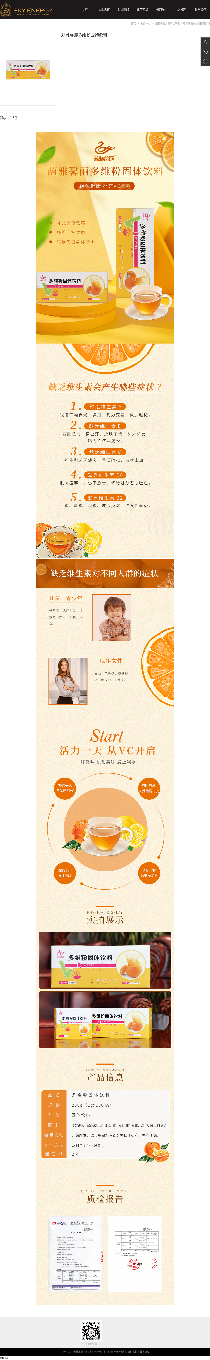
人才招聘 (181, 9)
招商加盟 (161, 9)
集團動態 (123, 9)
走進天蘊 (104, 9)
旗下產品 (142, 9)
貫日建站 (145, 1351)
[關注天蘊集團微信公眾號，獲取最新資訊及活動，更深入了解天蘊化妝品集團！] (91, 1330)
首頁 (85, 9)
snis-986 (4, 1357)
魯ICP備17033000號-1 (114, 1351)
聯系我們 (200, 9)
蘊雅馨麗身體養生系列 (167, 23)
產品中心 (145, 23)
